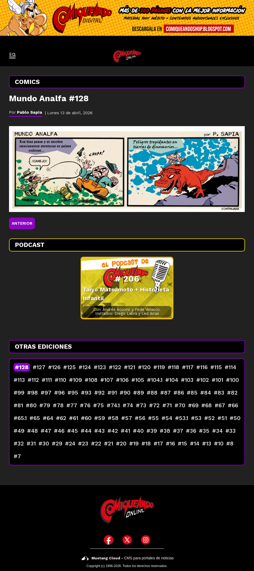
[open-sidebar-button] (12, 55)
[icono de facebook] (108, 540)
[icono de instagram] (145, 540)
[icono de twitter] (127, 540)
